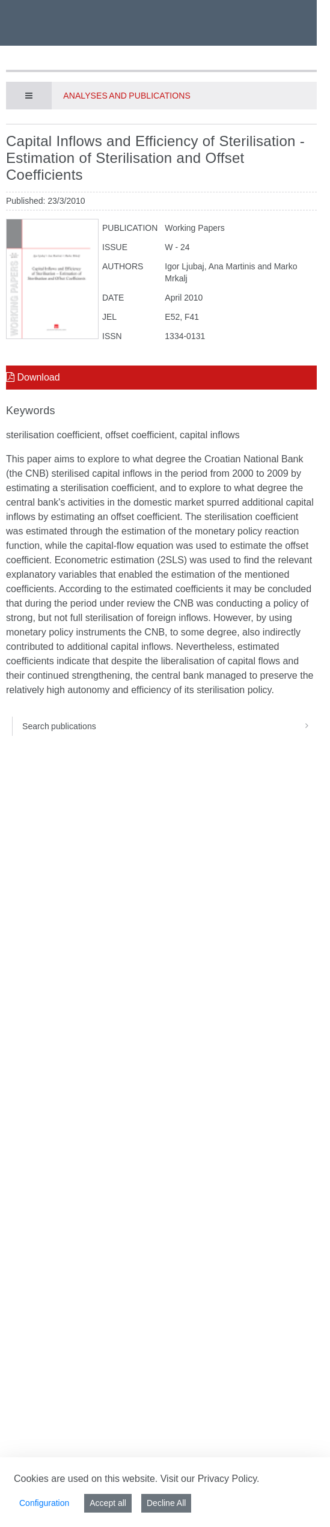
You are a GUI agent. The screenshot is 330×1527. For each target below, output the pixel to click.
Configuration (44, 1503)
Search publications (169, 726)
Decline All (166, 1503)
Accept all (108, 1503)
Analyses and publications (126, 95)
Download (33, 377)
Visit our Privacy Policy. (210, 1478)
